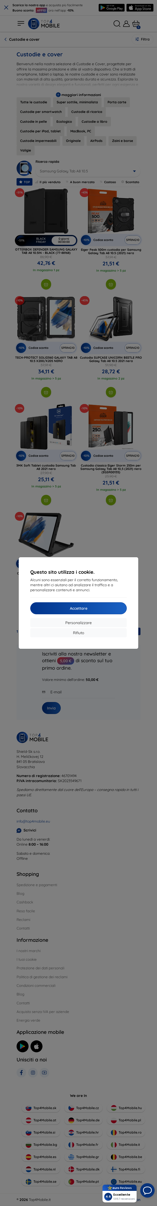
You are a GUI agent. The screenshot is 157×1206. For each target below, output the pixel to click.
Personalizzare (78, 622)
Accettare (78, 608)
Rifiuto (78, 632)
